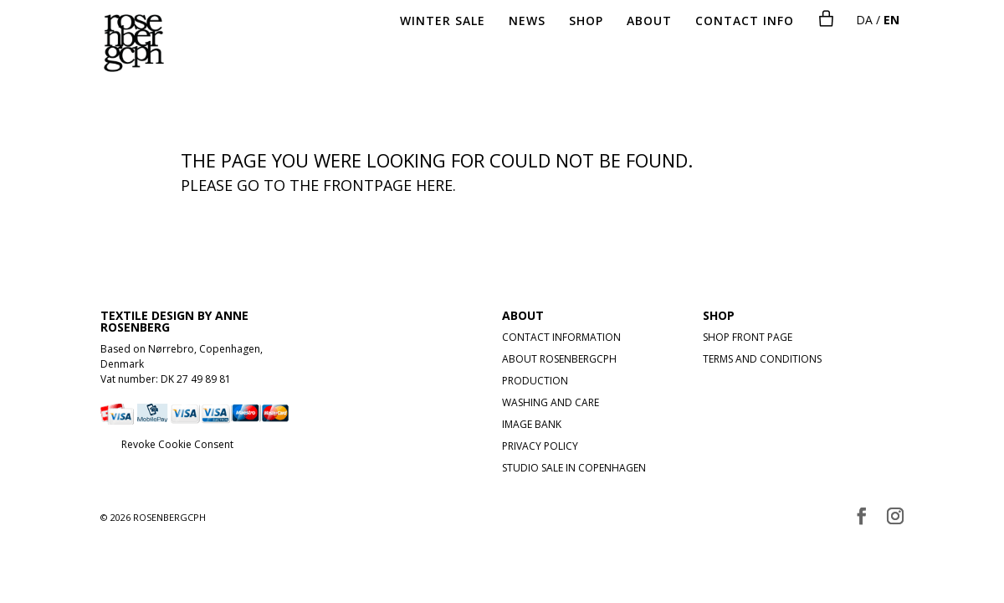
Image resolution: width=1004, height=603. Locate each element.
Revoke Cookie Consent (177, 444)
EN (891, 20)
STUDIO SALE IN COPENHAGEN (574, 468)
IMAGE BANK (531, 424)
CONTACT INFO (744, 21)
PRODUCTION (535, 381)
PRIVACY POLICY (540, 446)
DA (864, 20)
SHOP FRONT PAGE (747, 337)
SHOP (586, 21)
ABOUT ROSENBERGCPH (559, 359)
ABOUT (649, 21)
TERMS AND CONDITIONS (762, 359)
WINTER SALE (442, 21)
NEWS (527, 21)
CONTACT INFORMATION (561, 337)
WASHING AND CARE (550, 402)
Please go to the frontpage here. (318, 185)
